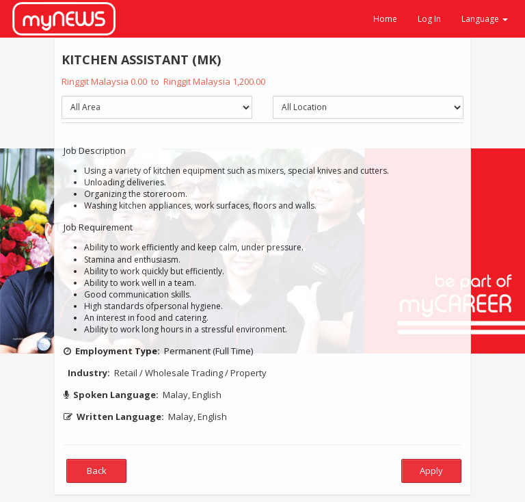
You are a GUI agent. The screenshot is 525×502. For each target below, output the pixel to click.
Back (97, 470)
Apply (431, 470)
